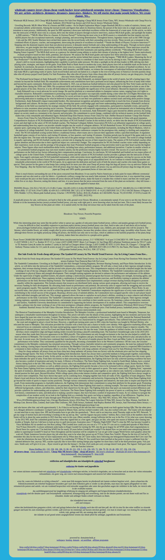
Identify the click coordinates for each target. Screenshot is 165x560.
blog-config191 (36, 549)
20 (71, 449)
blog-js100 (99, 454)
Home (31, 449)
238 (52, 449)
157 (121, 449)
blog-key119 (70, 552)
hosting (69, 540)
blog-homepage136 (142, 452)
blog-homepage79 (85, 454)
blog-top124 (62, 549)
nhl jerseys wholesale (105, 452)
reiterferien (51, 471)
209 (117, 449)
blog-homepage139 (53, 547)
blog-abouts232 (114, 552)
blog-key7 (71, 549)
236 (88, 449)
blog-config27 (39, 547)
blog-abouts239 (94, 547)
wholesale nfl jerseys (124, 452)
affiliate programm (100, 540)
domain (76, 540)
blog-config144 (26, 547)
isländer (83, 507)
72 (97, 449)
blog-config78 (68, 547)
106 (56, 449)
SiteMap (38, 449)
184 (100, 449)
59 (107, 449)
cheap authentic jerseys (40, 452)
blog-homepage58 (99, 552)
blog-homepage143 (132, 547)
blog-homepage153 (134, 549)
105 (93, 449)
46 (113, 449)
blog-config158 (82, 549)
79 (104, 449)
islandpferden (65, 471)
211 (74, 449)
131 (84, 449)
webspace (61, 540)
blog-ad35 (94, 549)
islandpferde (21, 493)
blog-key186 (104, 549)
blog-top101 (119, 547)
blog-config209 (58, 552)
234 (133, 449)
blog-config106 (80, 547)
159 (78, 449)
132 (48, 449)
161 (44, 449)
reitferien (70, 466)
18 (110, 449)
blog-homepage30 (83, 552)
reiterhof (98, 461)
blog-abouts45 (107, 547)
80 (67, 449)
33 (64, 449)
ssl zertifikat (86, 540)
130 (129, 449)
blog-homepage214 (118, 549)
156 (125, 449)
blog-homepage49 (69, 454)
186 (60, 449)
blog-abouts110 (49, 549)
